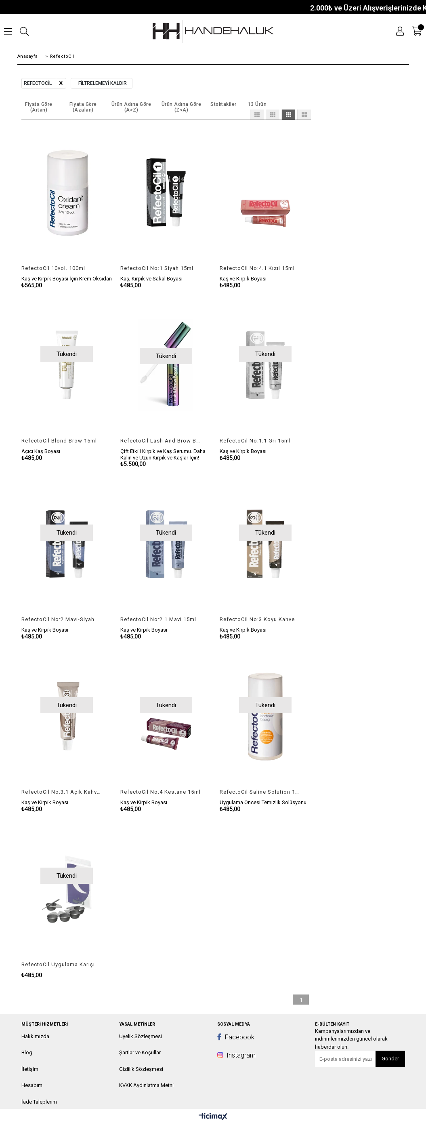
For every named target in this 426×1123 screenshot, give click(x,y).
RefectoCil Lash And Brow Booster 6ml (160, 441)
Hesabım (31, 1085)
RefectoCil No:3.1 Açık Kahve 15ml (62, 792)
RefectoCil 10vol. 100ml (53, 268)
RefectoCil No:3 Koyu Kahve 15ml (260, 619)
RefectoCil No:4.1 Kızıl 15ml (257, 268)
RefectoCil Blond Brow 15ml (59, 441)
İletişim (29, 1069)
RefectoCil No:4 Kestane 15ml (160, 792)
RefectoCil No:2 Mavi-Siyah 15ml (62, 619)
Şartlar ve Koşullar (140, 1052)
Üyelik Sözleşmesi (140, 1036)
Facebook (235, 1037)
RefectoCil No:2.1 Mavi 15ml (158, 619)
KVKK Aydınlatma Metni (146, 1085)
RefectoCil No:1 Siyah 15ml (156, 268)
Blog (26, 1052)
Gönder (390, 1059)
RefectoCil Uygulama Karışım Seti (62, 964)
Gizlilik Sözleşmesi (141, 1069)
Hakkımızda (35, 1036)
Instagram (236, 1055)
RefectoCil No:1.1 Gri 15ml (255, 441)
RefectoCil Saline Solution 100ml (260, 792)
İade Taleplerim (39, 1102)
